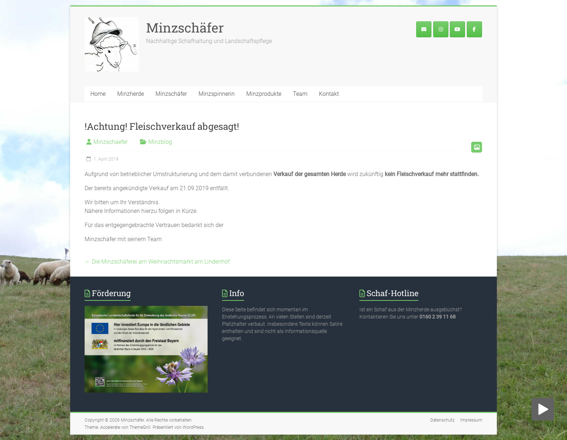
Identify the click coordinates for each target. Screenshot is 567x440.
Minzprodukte (263, 93)
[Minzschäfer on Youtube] (457, 29)
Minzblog (160, 141)
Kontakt (329, 93)
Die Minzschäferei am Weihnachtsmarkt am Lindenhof (157, 261)
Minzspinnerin (217, 93)
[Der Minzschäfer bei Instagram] (440, 29)
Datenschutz (442, 420)
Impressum (471, 420)
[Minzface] (474, 29)
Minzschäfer (185, 27)
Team (300, 93)
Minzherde (130, 93)
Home (98, 93)
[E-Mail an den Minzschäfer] (423, 29)
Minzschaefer (110, 141)
